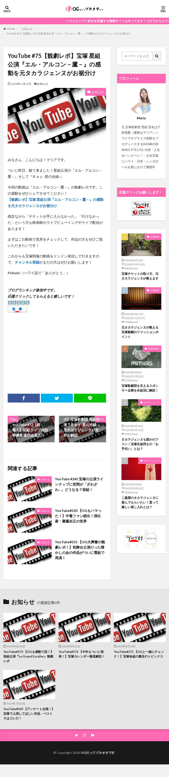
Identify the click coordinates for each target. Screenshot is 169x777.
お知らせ (27, 28)
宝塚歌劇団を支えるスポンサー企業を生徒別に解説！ (139, 388)
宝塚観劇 (154, 236)
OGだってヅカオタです (98, 752)
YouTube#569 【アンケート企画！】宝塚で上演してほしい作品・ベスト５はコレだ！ (29, 713)
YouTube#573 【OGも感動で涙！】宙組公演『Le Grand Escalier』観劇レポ (28, 656)
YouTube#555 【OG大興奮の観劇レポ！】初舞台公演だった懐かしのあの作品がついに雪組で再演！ (80, 550)
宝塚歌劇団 (153, 348)
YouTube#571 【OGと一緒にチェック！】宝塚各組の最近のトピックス (139, 654)
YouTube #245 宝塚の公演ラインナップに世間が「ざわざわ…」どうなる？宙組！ (79, 484)
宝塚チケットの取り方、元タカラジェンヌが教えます (139, 276)
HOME (11, 28)
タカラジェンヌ (151, 402)
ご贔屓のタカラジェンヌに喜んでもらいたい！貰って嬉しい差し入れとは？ (139, 502)
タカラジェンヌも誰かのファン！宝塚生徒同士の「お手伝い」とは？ (139, 443)
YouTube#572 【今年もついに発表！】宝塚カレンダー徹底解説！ (82, 654)
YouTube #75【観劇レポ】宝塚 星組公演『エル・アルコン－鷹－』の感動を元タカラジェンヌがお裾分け (68, 33)
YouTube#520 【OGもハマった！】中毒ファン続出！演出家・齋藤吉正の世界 (78, 515)
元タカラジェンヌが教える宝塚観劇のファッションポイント (139, 331)
